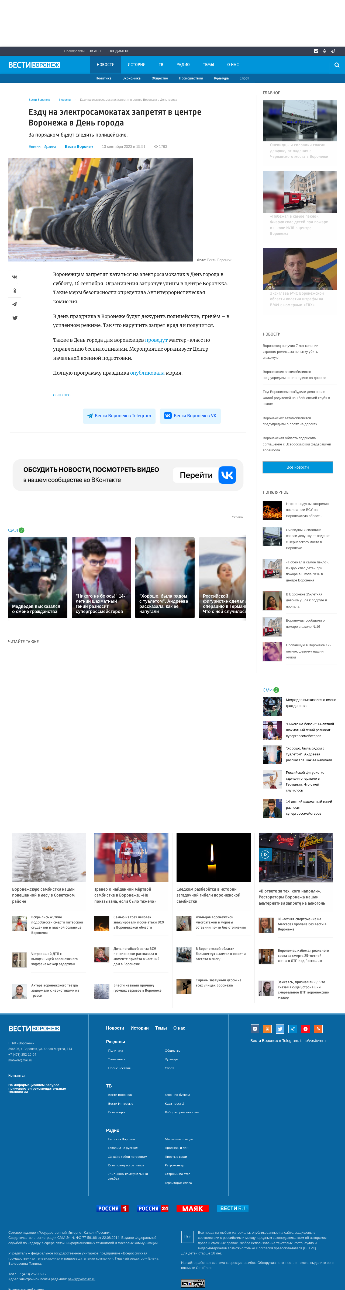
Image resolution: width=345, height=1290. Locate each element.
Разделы (115, 1013)
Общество (160, 78)
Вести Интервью (120, 1075)
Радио (183, 65)
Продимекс (119, 51)
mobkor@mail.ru (20, 1031)
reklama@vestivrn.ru (24, 1271)
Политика (104, 78)
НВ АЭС (94, 51)
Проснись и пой (176, 1119)
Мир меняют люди (179, 1110)
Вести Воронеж (79, 147)
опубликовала (147, 373)
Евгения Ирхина (42, 147)
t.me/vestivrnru (313, 1012)
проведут (157, 340)
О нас (233, 65)
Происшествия (191, 78)
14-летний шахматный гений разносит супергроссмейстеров (309, 779)
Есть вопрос (117, 1083)
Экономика (132, 78)
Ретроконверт (175, 1136)
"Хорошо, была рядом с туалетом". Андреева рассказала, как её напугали (309, 726)
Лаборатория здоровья (182, 1083)
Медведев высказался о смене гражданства (311, 674)
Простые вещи (176, 1128)
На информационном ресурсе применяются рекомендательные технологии (37, 1059)
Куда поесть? (174, 1075)
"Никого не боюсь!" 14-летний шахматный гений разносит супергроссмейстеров (310, 701)
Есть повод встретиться (126, 1136)
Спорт (244, 78)
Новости (106, 65)
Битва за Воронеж (122, 1110)
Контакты (16, 1047)
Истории (137, 65)
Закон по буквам (177, 1066)
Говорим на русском (123, 1119)
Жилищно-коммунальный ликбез (128, 1147)
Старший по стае (177, 1145)
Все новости (298, 438)
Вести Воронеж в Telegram (119, 416)
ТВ (161, 65)
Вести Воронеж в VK (190, 415)
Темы (208, 65)
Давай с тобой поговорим (127, 1128)
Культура (221, 78)
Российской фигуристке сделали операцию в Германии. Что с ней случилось (305, 753)
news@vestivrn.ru (81, 1250)
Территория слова (178, 1154)
